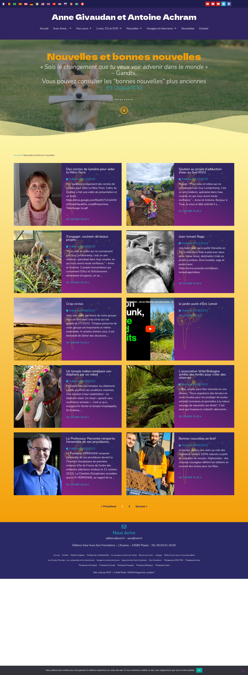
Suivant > (141, 506)
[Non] (243, 670)
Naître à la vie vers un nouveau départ (189, 555)
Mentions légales (68, 555)
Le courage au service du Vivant (122, 555)
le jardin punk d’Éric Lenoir (198, 304)
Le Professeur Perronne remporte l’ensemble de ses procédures (90, 440)
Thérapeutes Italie (180, 564)
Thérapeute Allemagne (90, 564)
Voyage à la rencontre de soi (116, 559)
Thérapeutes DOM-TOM (193, 559)
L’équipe (164, 555)
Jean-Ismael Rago (191, 236)
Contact (54, 555)
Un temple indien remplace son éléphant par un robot (88, 373)
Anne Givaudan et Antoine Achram (124, 16)
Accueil (17, 155)
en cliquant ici (124, 87)
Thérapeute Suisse (68, 564)
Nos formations (171, 559)
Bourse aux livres (149, 555)
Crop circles (74, 304)
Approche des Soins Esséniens (147, 559)
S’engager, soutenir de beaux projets (87, 238)
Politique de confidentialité (92, 555)
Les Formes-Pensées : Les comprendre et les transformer (71, 559)
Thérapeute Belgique (159, 564)
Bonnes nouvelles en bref (197, 438)
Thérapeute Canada (114, 564)
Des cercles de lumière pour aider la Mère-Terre (90, 170)
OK (199, 670)
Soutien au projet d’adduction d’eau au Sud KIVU (200, 170)
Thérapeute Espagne (136, 564)
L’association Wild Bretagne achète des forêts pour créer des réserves (202, 374)
